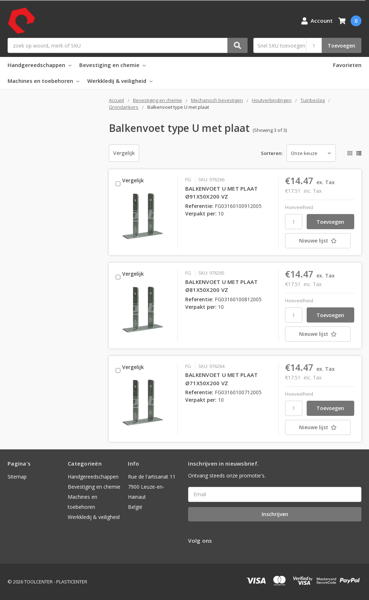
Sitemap (17, 476)
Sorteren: (272, 153)
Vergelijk (124, 153)
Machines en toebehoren (43, 80)
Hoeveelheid (299, 207)
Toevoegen (341, 45)
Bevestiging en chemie (112, 64)
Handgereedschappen (39, 64)
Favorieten (347, 64)
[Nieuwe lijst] (320, 240)
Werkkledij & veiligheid (119, 80)
